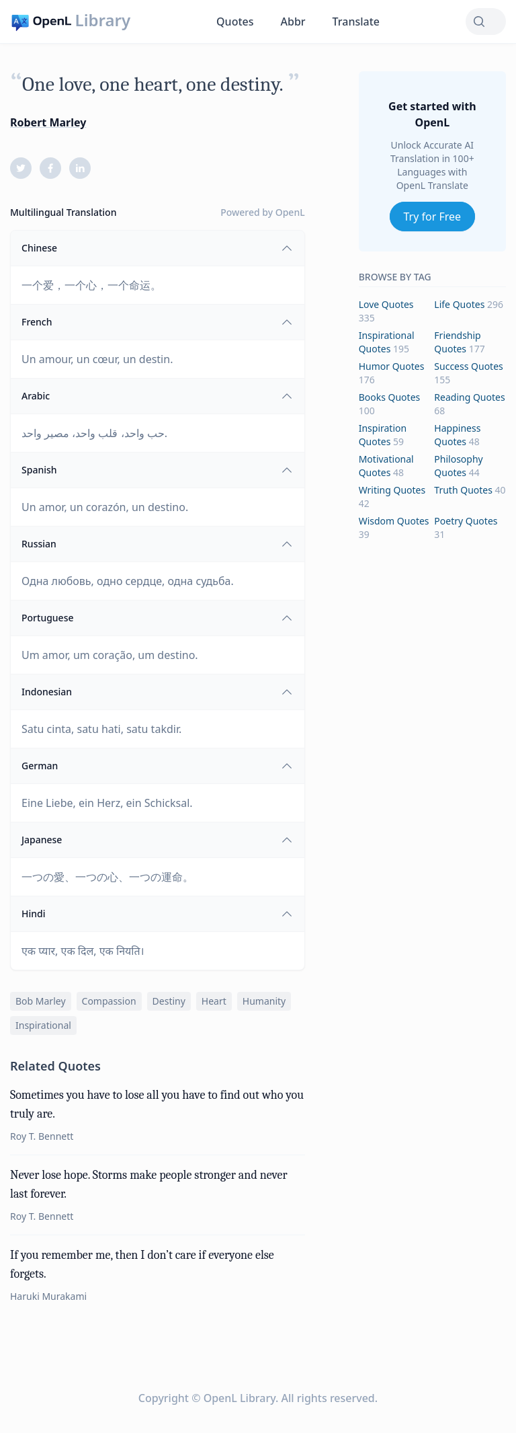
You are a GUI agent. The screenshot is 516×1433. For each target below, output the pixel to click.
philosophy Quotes (458, 466)
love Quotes (386, 304)
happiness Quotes (457, 435)
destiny (169, 1001)
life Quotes (459, 304)
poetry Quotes (465, 520)
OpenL (290, 212)
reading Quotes (469, 397)
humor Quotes (392, 366)
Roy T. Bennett (41, 1136)
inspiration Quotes (382, 435)
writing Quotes (392, 489)
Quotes (234, 21)
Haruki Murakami (48, 1296)
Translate (356, 21)
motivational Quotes (386, 466)
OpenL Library (239, 1398)
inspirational (43, 1025)
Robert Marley (48, 122)
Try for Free (433, 216)
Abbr (293, 21)
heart (214, 1001)
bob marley (40, 1001)
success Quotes (468, 366)
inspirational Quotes (387, 342)
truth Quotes (463, 489)
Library (102, 20)
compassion (109, 1001)
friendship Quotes (457, 342)
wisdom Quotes (394, 520)
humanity (264, 1001)
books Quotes (390, 397)
